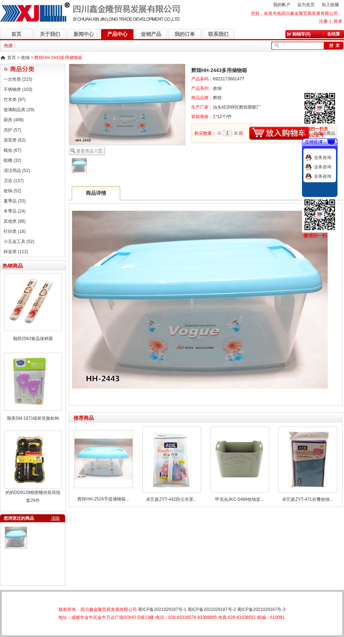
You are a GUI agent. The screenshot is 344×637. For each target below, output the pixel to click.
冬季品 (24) (15, 211)
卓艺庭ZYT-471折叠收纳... (307, 499)
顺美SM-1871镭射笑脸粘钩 (33, 418)
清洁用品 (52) (17, 170)
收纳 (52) (12, 190)
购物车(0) (301, 34)
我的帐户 (281, 4)
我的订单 (185, 34)
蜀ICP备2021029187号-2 (212, 609)
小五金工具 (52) (19, 241)
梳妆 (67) (12, 150)
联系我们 (218, 34)
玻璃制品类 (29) (19, 109)
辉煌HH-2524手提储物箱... (103, 499)
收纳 (25, 57)
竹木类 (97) (15, 99)
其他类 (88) (15, 221)
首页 (16, 34)
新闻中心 (84, 34)
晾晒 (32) (12, 160)
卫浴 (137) (14, 180)
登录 (337, 21)
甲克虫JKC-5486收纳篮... (239, 499)
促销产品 (151, 34)
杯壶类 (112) (16, 251)
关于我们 (50, 34)
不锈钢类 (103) (18, 89)
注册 (323, 21)
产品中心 (117, 34)
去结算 (333, 34)
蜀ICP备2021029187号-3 (261, 609)
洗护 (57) (12, 130)
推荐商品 (84, 418)
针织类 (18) (15, 231)
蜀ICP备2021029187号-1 (162, 609)
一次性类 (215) (18, 79)
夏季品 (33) (15, 201)
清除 (55, 518)
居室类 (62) (15, 140)
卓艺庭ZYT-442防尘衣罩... (171, 499)
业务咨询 (322, 157)
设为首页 (306, 4)
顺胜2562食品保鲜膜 (33, 338)
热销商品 (13, 266)
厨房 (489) (14, 119)
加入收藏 (330, 4)
